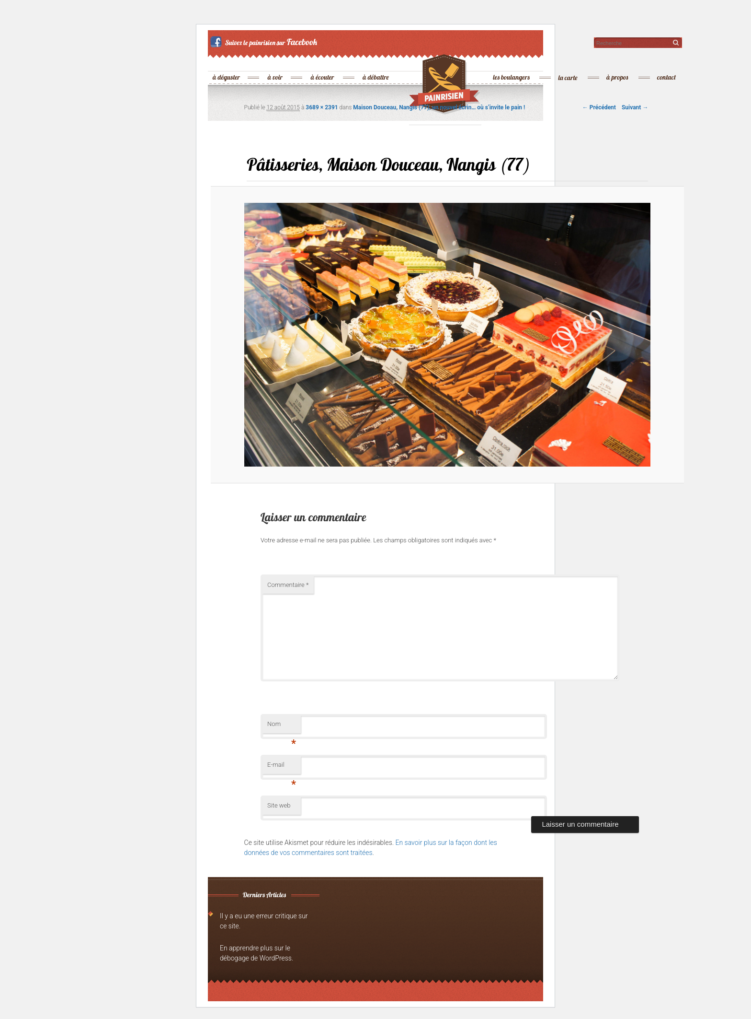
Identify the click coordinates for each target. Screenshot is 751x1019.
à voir (275, 61)
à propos (618, 61)
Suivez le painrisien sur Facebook (265, 41)
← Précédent (599, 107)
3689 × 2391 (322, 107)
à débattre (376, 61)
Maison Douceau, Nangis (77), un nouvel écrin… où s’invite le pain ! (439, 107)
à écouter (323, 61)
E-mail (281, 767)
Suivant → (635, 107)
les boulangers (512, 61)
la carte (568, 61)
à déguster (227, 61)
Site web (278, 805)
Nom (281, 726)
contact (666, 61)
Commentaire (287, 584)
